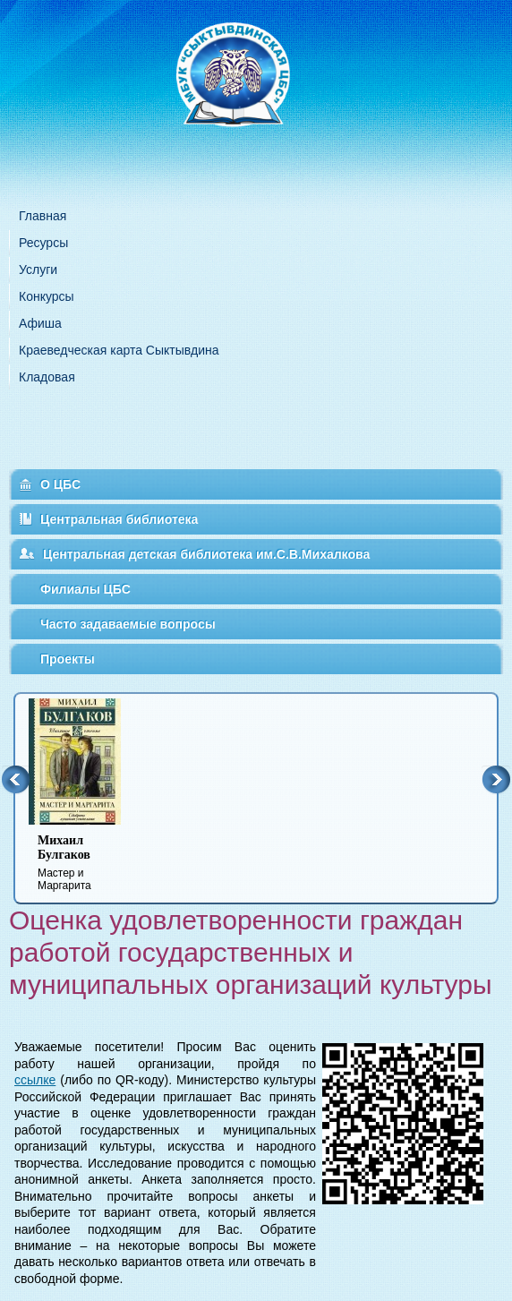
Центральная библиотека (119, 519)
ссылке (34, 1080)
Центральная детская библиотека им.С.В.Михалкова (206, 554)
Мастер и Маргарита (86, 863)
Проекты (67, 659)
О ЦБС (60, 484)
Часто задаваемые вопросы (128, 624)
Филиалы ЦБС (85, 589)
